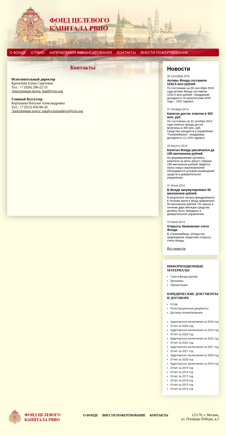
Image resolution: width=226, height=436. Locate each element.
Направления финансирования (80, 53)
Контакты (126, 53)
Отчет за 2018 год (180, 372)
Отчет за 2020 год (180, 359)
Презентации (177, 285)
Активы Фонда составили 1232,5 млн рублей (187, 82)
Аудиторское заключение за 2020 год (192, 355)
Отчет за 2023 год (180, 334)
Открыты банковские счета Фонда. (188, 228)
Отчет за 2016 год (180, 380)
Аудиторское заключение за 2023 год (192, 330)
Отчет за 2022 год (180, 343)
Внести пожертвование (164, 53)
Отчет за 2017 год (180, 376)
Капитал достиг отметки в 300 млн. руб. (190, 115)
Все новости (176, 248)
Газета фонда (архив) (182, 276)
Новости (178, 69)
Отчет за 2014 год (180, 389)
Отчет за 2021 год (180, 351)
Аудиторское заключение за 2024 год (192, 322)
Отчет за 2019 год (180, 368)
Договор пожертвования (184, 312)
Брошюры (175, 281)
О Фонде (17, 53)
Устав (172, 304)
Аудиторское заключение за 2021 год (192, 347)
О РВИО (38, 53)
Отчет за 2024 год (180, 326)
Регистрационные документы (188, 308)
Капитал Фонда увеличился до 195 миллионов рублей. (191, 151)
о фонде (90, 415)
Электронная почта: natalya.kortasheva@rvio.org (47, 111)
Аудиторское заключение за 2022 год (192, 338)
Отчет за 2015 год (180, 384)
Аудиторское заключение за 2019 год (192, 364)
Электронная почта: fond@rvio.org (37, 91)
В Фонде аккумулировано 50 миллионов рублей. (189, 191)
